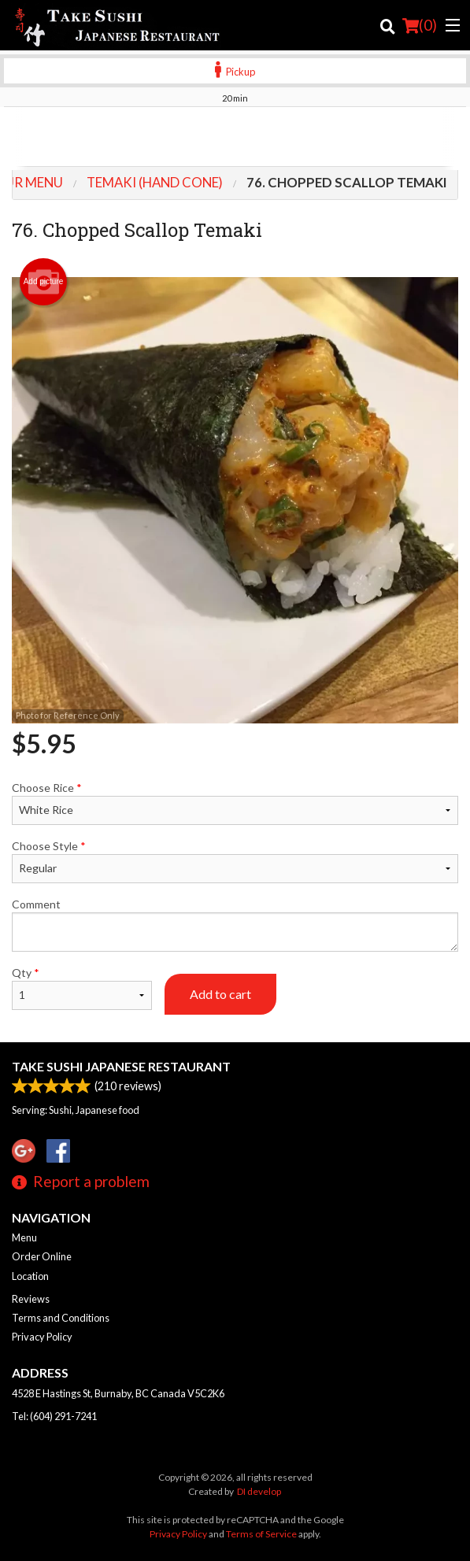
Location (30, 1276)
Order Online (42, 1256)
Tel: (54, 1416)
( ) (419, 25)
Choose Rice (235, 803)
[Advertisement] (235, 138)
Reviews (31, 1299)
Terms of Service (261, 1534)
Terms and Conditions (60, 1317)
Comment (235, 924)
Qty (82, 988)
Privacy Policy (42, 1336)
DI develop (259, 1491)
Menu (24, 1237)
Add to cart (220, 993)
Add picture (44, 281)
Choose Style (235, 861)
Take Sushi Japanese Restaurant (121, 1066)
